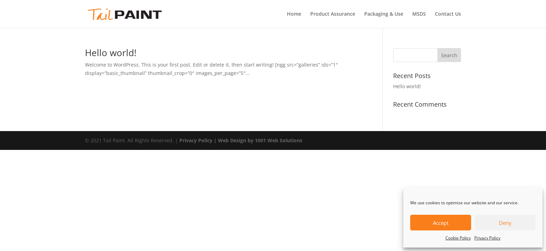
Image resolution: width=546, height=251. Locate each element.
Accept (440, 222)
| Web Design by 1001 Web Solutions (258, 140)
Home (294, 14)
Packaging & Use (383, 14)
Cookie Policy (458, 238)
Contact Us (448, 14)
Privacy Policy (487, 238)
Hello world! (110, 52)
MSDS (419, 14)
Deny (505, 222)
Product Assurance (332, 14)
